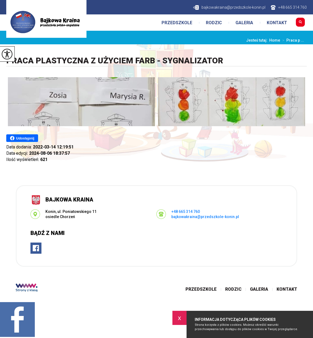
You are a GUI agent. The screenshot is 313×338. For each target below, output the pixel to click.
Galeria (244, 23)
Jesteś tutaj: (257, 40)
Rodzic (214, 23)
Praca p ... (292, 40)
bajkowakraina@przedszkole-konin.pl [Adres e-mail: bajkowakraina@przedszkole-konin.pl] (205, 217)
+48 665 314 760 (289, 7)
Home (274, 40)
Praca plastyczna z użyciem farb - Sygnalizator (114, 60)
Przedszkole (177, 23)
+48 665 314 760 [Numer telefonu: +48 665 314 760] (185, 211)
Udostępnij (22, 138)
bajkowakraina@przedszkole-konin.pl (229, 7)
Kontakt (277, 23)
